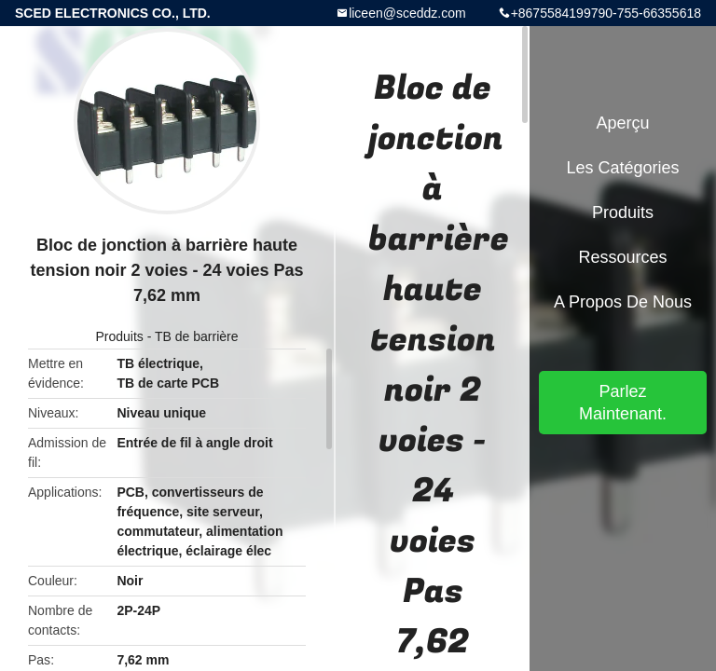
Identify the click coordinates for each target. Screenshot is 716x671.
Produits (119, 336)
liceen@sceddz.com (407, 13)
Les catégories (622, 167)
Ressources (622, 257)
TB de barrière (196, 336)
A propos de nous (623, 302)
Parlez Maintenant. (623, 402)
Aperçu (622, 123)
